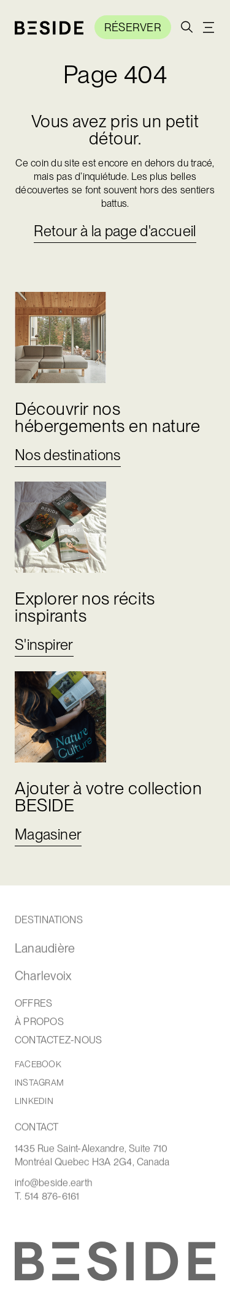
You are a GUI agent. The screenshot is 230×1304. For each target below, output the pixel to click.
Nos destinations (68, 455)
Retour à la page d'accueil (115, 231)
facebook (38, 1065)
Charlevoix (43, 976)
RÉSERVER (132, 27)
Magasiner (48, 834)
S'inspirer (44, 645)
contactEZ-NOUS (58, 1041)
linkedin (34, 1101)
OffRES (33, 1004)
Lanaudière (45, 949)
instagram (39, 1083)
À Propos (39, 1022)
